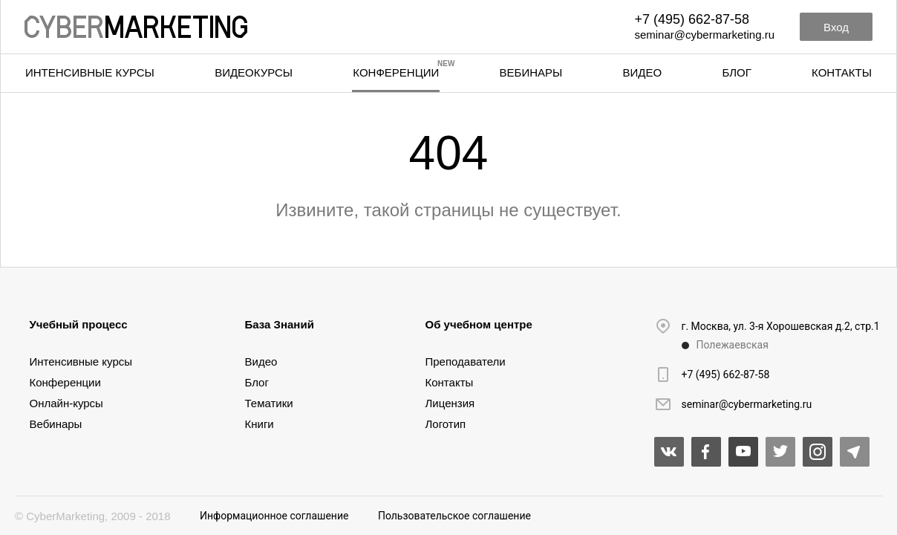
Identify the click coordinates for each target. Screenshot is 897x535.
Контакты (842, 72)
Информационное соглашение (274, 516)
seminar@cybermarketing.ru (704, 34)
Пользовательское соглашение (454, 516)
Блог (736, 72)
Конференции (396, 72)
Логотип (445, 424)
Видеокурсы (254, 72)
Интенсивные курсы (89, 72)
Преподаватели (465, 361)
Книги (259, 424)
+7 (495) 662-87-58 (691, 19)
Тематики (269, 403)
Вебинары (531, 72)
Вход (836, 27)
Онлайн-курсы (66, 403)
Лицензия (450, 403)
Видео (642, 72)
